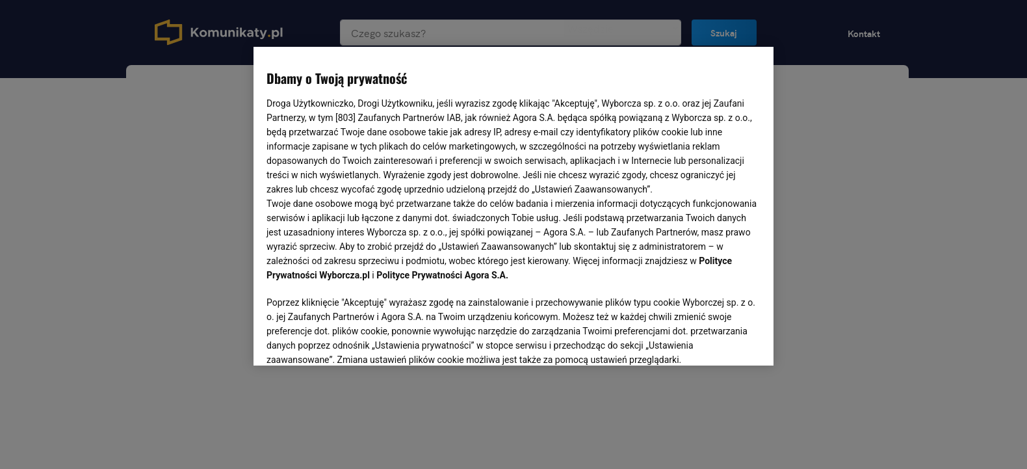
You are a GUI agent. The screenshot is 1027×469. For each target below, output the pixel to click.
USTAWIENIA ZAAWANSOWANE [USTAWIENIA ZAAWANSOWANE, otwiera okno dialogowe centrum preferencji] (351, 339)
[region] (514, 205)
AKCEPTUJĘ (716, 340)
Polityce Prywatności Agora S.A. (442, 275)
